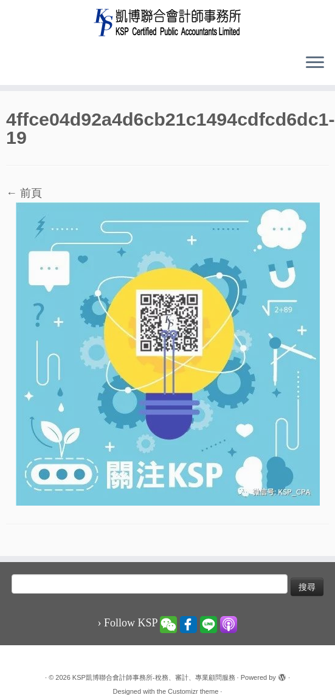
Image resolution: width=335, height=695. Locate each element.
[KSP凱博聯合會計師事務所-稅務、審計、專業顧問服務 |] (167, 22)
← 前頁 (24, 193)
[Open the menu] (315, 63)
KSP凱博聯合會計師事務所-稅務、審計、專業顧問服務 (153, 677)
